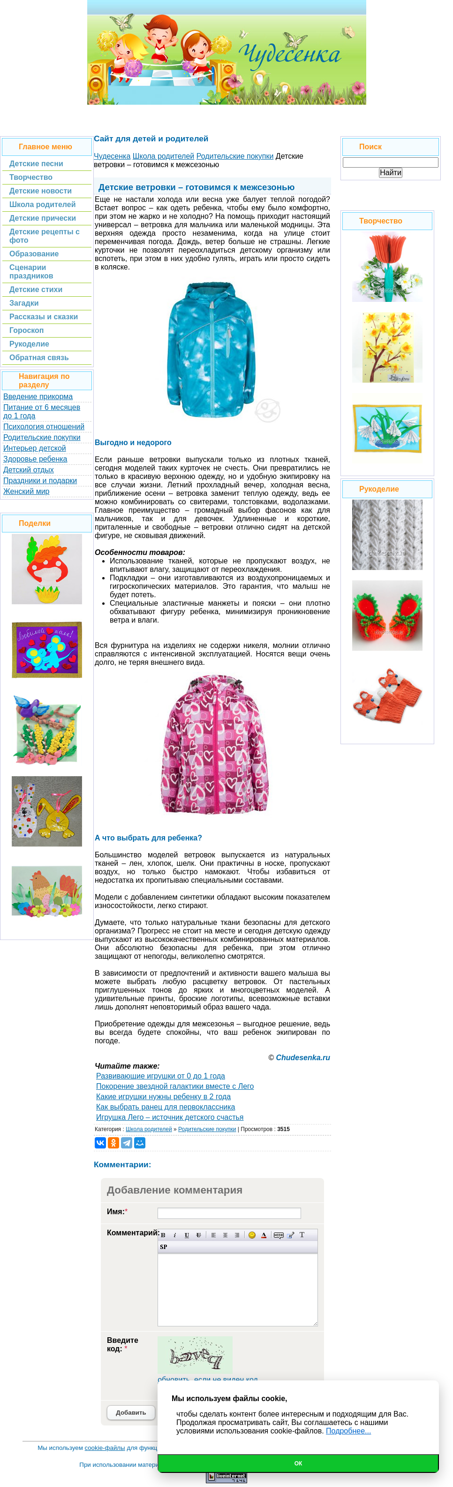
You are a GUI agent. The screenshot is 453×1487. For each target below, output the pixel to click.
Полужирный (163, 1235)
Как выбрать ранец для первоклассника (165, 1107)
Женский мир (26, 491)
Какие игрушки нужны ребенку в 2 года (163, 1097)
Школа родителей (149, 1129)
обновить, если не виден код (208, 1380)
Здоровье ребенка (35, 459)
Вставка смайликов (252, 1235)
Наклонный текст (175, 1235)
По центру (225, 1235)
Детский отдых (28, 470)
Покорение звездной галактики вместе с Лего (175, 1086)
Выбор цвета (263, 1235)
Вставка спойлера (163, 1247)
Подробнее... (348, 1431)
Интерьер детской (34, 448)
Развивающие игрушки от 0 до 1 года (160, 1076)
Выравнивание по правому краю (237, 1235)
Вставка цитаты (290, 1235)
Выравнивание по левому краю (213, 1235)
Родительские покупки (42, 437)
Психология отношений (43, 427)
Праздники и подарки (40, 481)
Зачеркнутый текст (198, 1235)
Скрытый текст (278, 1235)
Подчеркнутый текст (186, 1235)
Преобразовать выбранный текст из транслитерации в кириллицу (302, 1235)
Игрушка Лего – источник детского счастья (169, 1117)
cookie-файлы (105, 1447)
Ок (298, 1463)
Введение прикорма (38, 397)
